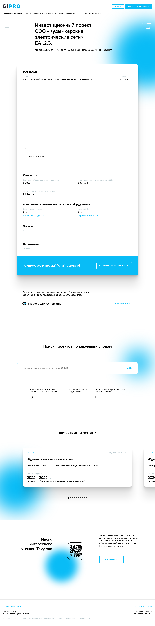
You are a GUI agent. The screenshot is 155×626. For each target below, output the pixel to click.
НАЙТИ (129, 368)
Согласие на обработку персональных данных (73, 619)
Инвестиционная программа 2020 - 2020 (67, 14)
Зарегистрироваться (139, 6)
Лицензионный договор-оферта (15, 619)
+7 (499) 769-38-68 (143, 607)
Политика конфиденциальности (41, 619)
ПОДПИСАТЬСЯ (111, 559)
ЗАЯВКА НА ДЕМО (121, 304)
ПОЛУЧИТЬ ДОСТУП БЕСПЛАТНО (114, 266)
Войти (118, 6)
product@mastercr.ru (12, 607)
